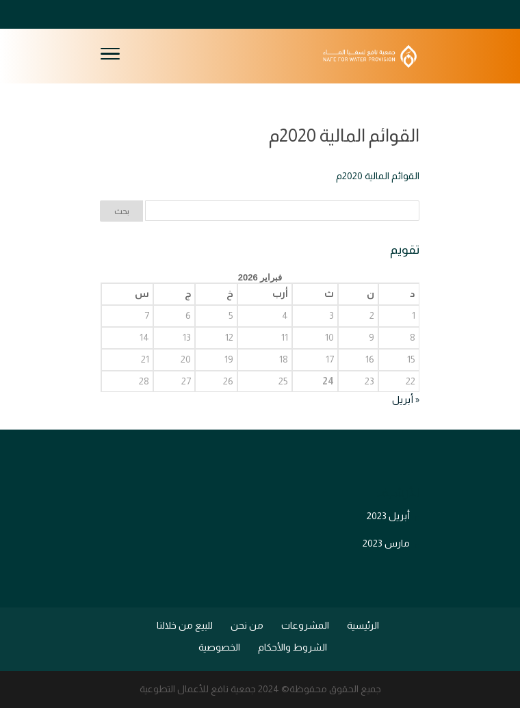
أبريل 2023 (388, 515)
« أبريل (405, 399)
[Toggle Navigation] (110, 56)
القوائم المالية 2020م (377, 175)
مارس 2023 (386, 543)
